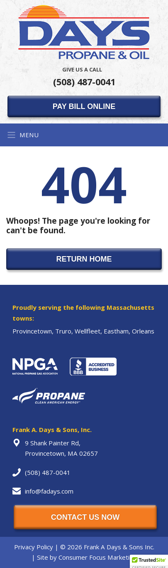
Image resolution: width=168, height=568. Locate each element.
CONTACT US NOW (85, 517)
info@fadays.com (49, 491)
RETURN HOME (84, 259)
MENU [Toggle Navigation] (23, 135)
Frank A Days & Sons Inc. (119, 547)
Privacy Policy (33, 547)
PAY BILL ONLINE (84, 106)
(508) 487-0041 (84, 76)
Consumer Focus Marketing (97, 557)
